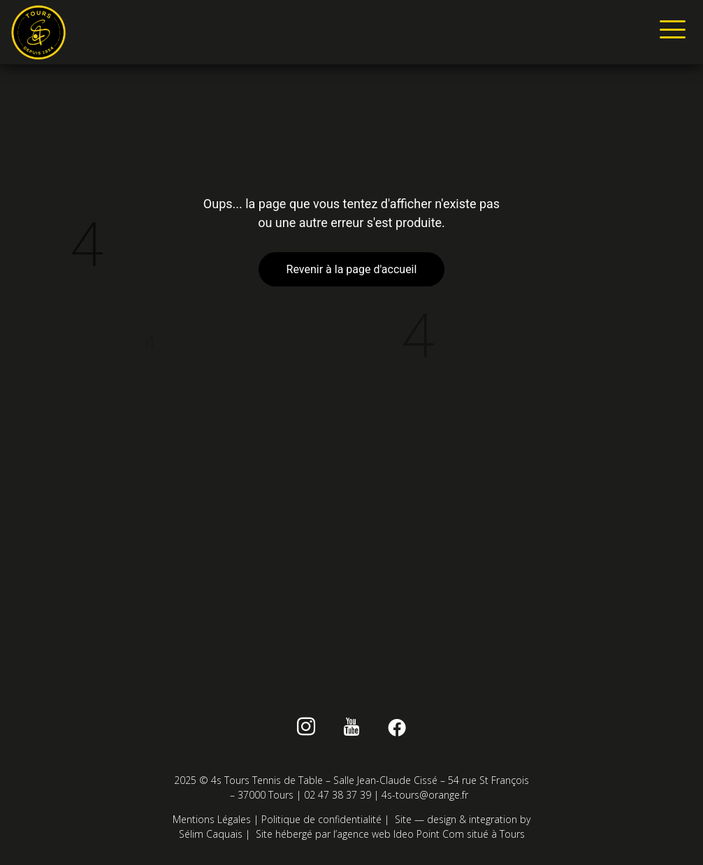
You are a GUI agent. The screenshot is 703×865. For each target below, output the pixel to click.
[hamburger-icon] (670, 32)
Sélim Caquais (210, 834)
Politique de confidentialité (321, 819)
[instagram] (306, 729)
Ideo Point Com (428, 834)
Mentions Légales (212, 819)
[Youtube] (352, 729)
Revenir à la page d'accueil (352, 269)
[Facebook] (396, 729)
